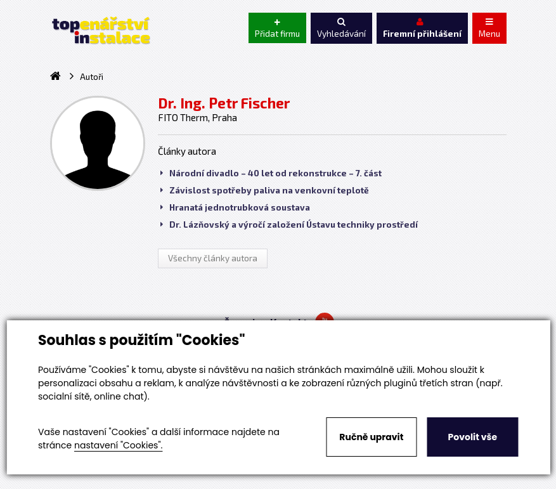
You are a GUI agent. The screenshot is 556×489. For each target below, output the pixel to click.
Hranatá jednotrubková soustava (235, 207)
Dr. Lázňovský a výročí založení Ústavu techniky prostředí (289, 224)
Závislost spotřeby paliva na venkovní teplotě (264, 190)
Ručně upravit (371, 437)
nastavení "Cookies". (118, 445)
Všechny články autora (212, 258)
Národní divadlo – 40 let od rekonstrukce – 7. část (271, 173)
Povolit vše (472, 437)
